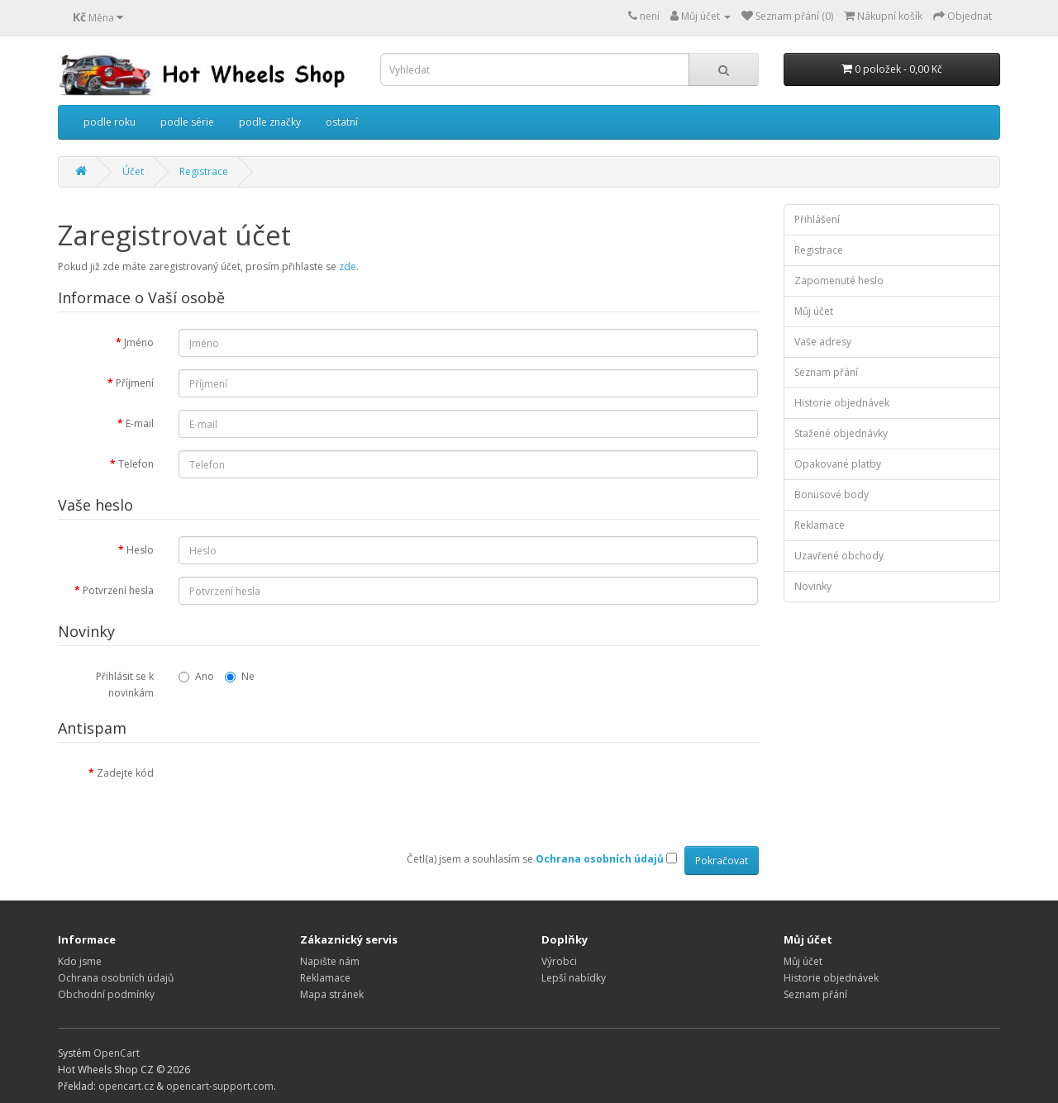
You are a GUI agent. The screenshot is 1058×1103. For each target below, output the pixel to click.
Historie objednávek (841, 403)
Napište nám (330, 961)
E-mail (140, 423)
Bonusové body (831, 494)
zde (347, 266)
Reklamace (819, 525)
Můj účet (813, 311)
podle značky (270, 122)
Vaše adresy (822, 342)
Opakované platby (837, 464)
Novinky (813, 586)
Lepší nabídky (573, 978)
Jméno (139, 342)
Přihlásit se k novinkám (125, 684)
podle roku (109, 122)
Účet (133, 171)
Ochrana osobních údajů (116, 978)
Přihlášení (817, 219)
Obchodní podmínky (106, 994)
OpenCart (116, 1053)
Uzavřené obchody (839, 556)
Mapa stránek (332, 994)
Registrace (203, 171)
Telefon (136, 464)
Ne (240, 676)
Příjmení (135, 383)
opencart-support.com (220, 1086)
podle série (187, 122)
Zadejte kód (125, 773)
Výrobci (559, 961)
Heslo (140, 550)
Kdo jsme (80, 961)
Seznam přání (826, 372)
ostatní (342, 122)
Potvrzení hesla (118, 590)
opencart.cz (126, 1086)
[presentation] (304, 791)
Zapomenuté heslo (839, 280)
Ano (196, 676)
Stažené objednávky (841, 433)
